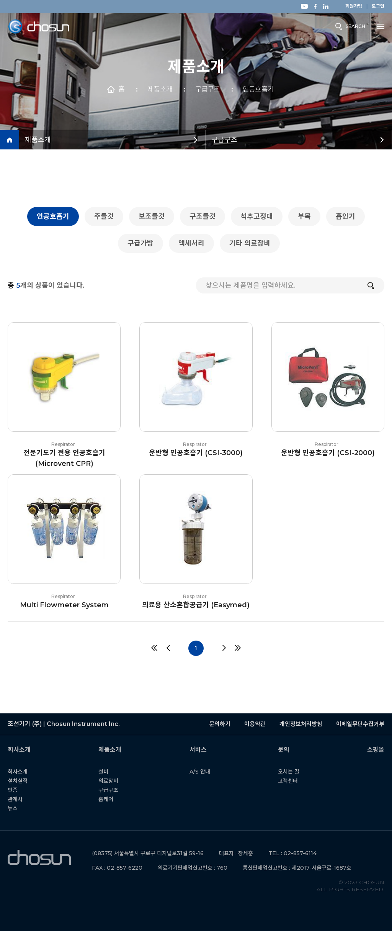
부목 (307, 216)
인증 (17, 790)
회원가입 (353, 6)
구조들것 (205, 216)
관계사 (19, 799)
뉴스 (17, 808)
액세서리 (194, 243)
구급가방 (143, 243)
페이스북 (315, 6)
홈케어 (110, 799)
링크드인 (325, 6)
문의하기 (219, 724)
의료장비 (113, 780)
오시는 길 (293, 771)
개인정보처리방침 (300, 724)
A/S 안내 (204, 771)
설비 (108, 771)
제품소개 (159, 89)
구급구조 (207, 89)
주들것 (106, 216)
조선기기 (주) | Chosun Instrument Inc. (39, 857)
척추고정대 (259, 216)
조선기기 (39, 27)
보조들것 (154, 216)
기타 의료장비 (252, 243)
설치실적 (22, 780)
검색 (371, 286)
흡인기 (348, 216)
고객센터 (292, 780)
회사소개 (22, 771)
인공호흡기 (258, 89)
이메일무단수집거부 (360, 724)
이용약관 (255, 724)
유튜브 (304, 6)
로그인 (378, 6)
